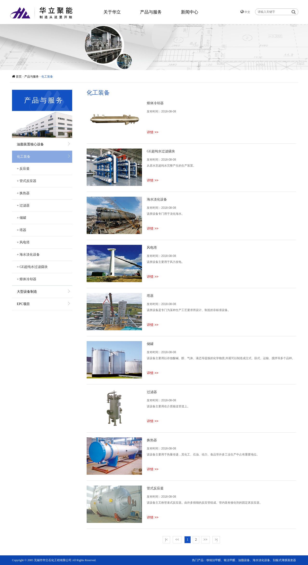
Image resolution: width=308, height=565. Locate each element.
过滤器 (23, 205)
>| (216, 539)
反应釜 (23, 168)
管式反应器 (26, 181)
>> (205, 539)
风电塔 (23, 242)
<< (177, 539)
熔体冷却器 (26, 279)
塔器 (21, 230)
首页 (17, 76)
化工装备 (47, 76)
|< (166, 539)
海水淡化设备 (28, 254)
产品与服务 (151, 12)
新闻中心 (189, 12)
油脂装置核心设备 (30, 144)
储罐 (21, 218)
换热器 (23, 193)
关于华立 (112, 12)
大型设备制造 (27, 291)
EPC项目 (23, 304)
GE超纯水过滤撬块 (32, 267)
